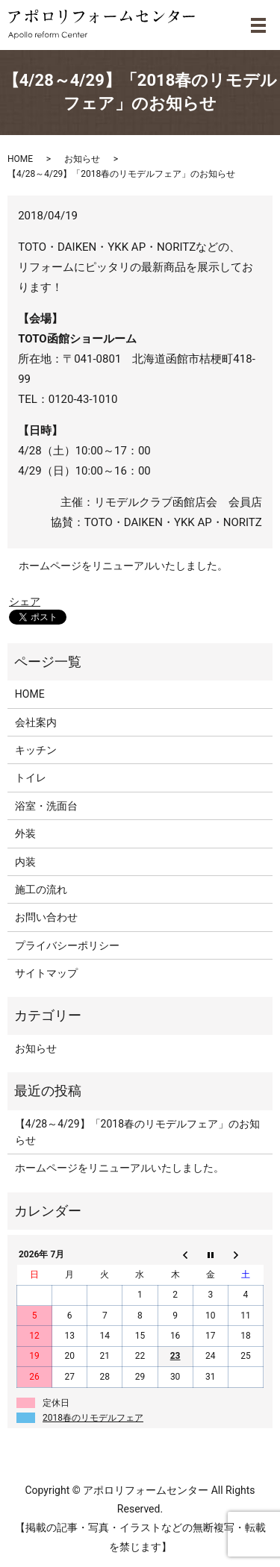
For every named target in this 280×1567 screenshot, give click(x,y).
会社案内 (36, 722)
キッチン (36, 750)
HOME (20, 159)
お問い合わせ (46, 917)
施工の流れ (41, 889)
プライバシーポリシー (67, 945)
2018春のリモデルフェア (93, 1418)
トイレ (30, 778)
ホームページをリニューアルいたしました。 (123, 566)
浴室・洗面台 (46, 806)
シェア (24, 601)
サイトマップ (46, 973)
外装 (25, 833)
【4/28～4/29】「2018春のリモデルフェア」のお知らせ (137, 1132)
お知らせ (82, 159)
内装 (25, 862)
